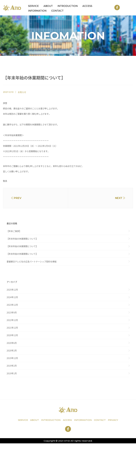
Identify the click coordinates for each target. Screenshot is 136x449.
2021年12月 (12, 331)
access (67, 426)
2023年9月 (12, 316)
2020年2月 (12, 355)
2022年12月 (12, 323)
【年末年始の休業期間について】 (22, 240)
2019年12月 (12, 363)
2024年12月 (12, 300)
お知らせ (22, 92)
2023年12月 (12, 308)
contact (101, 426)
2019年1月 (12, 378)
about (32, 426)
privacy (115, 426)
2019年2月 (12, 371)
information (84, 426)
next (117, 199)
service (20, 426)
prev (19, 199)
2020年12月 (12, 339)
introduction (50, 426)
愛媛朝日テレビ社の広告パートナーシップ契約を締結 (32, 264)
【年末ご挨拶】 (14, 232)
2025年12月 (12, 292)
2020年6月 (12, 347)
